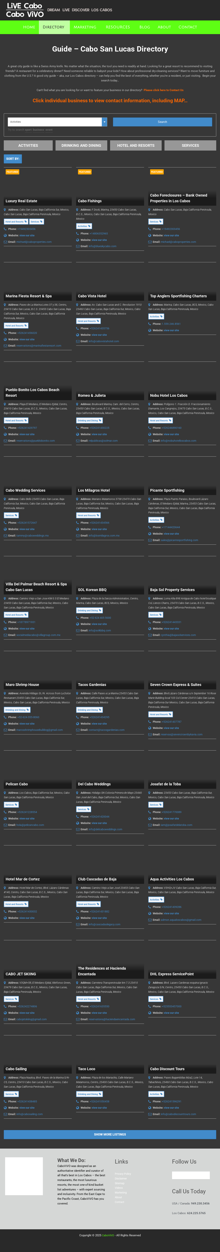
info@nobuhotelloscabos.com (178, 440)
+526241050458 (99, 1101)
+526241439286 (171, 906)
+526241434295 (99, 717)
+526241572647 (27, 522)
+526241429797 (27, 427)
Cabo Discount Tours (167, 1069)
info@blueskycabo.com (102, 246)
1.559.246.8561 (171, 323)
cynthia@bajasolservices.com (178, 635)
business (38, 129)
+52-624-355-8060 (28, 717)
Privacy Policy (123, 1173)
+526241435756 (99, 328)
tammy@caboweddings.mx (32, 535)
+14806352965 (99, 233)
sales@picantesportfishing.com (179, 540)
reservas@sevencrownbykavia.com (181, 734)
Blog (144, 27)
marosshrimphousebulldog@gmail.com (39, 729)
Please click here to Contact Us (164, 90)
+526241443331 (171, 622)
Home (29, 27)
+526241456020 (27, 332)
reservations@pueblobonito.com (35, 440)
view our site (27, 235)
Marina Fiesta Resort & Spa (29, 296)
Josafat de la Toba (165, 784)
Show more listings (110, 1134)
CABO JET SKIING (21, 974)
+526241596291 (171, 1101)
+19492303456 (26, 228)
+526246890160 (171, 427)
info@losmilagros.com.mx (104, 535)
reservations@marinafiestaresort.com (38, 345)
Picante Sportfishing (167, 490)
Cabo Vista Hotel (92, 296)
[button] (54, 27)
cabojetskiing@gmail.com (31, 1019)
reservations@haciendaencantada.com (112, 1019)
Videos (119, 1188)
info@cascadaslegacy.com (104, 924)
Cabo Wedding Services (25, 490)
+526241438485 (27, 1101)
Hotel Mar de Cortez (23, 879)
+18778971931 (26, 622)
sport (28, 129)
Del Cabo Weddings (94, 784)
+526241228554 (27, 812)
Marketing (85, 27)
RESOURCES (118, 27)
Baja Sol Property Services (172, 589)
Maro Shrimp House (22, 684)
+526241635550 (99, 1006)
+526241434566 (99, 522)
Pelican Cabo (17, 784)
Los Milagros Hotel (94, 490)
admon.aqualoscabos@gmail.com (181, 919)
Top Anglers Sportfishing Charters (178, 296)
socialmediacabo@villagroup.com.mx (38, 635)
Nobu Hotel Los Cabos (169, 395)
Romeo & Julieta (92, 395)
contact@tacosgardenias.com (106, 729)
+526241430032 (27, 911)
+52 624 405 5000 (100, 617)
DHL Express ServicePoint (172, 974)
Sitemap (120, 1183)
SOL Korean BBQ (92, 589)
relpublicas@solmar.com (103, 440)
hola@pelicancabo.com (30, 824)
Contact (187, 27)
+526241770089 (171, 812)
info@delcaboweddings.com (105, 829)
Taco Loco (86, 1069)
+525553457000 (171, 1006)
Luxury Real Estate (21, 201)
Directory (53, 27)
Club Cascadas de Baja (97, 879)
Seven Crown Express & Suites (175, 684)
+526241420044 (99, 816)
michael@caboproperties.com (34, 241)
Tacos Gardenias (92, 684)
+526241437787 (171, 721)
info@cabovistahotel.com (104, 341)
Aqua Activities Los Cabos (172, 879)
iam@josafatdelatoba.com (176, 824)
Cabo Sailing (16, 1069)
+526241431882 (99, 911)
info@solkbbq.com (100, 630)
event (49, 129)
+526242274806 (27, 1006)
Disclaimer (121, 1178)
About (164, 27)
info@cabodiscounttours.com (178, 1114)
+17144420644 (171, 527)
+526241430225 (99, 427)
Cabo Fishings (90, 201)
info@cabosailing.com (29, 1114)
